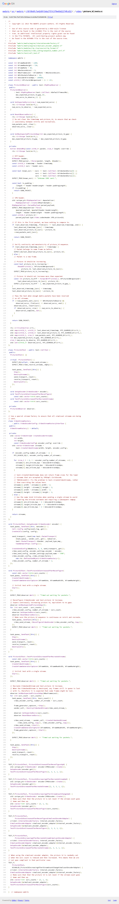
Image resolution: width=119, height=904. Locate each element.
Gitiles (14, 900)
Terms (26, 900)
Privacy (20, 900)
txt (109, 900)
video (78, 11)
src (13, 11)
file (50, 17)
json (115, 900)
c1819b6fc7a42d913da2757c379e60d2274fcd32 (49, 11)
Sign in (114, 4)
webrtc (6, 11)
